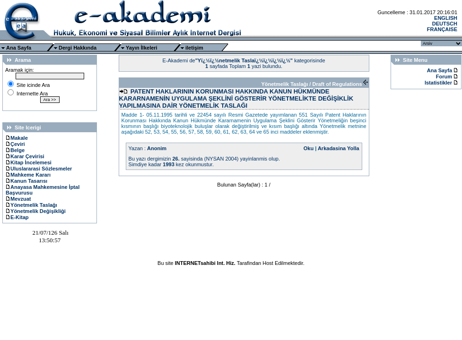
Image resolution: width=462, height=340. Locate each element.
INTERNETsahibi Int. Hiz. (205, 263)
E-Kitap (17, 217)
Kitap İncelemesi (29, 162)
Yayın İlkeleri (141, 48)
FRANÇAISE (442, 29)
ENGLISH (445, 18)
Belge (15, 150)
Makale (17, 138)
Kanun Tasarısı (26, 181)
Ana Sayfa (18, 48)
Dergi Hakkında (77, 48)
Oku (309, 148)
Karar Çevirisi (25, 156)
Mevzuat (18, 199)
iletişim (194, 48)
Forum (444, 76)
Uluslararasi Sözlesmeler (39, 168)
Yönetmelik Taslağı (31, 205)
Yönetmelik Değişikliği (36, 211)
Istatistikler (439, 82)
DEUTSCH (444, 23)
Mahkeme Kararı (28, 175)
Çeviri (15, 144)
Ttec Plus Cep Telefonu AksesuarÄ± (231, 269)
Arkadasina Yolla (338, 148)
